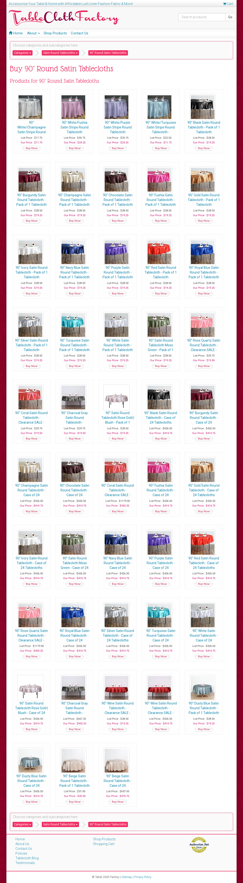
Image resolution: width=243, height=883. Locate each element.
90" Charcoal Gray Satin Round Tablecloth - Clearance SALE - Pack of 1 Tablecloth (75, 422)
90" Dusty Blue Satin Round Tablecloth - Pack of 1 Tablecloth (206, 708)
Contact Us (79, 33)
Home (16, 33)
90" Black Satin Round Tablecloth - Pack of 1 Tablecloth (206, 127)
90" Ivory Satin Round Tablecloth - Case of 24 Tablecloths (32, 563)
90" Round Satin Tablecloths (108, 53)
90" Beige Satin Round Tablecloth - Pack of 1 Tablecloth (75, 780)
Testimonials (25, 863)
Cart (228, 4)
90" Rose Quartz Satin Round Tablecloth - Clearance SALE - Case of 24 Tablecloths (31, 640)
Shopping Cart (103, 844)
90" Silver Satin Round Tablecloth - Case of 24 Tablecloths (119, 635)
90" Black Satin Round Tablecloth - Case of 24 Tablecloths (162, 417)
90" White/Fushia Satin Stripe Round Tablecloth (75, 127)
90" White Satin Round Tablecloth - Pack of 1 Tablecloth (119, 345)
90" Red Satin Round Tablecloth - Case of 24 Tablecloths (206, 563)
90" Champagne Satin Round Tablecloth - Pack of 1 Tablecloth (75, 199)
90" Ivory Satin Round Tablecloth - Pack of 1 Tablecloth (32, 272)
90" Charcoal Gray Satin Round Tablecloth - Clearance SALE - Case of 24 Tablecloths (75, 712)
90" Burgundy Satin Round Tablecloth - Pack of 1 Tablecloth (32, 199)
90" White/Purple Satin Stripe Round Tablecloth (119, 127)
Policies (21, 853)
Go (230, 17)
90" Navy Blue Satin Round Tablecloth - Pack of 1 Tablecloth (75, 272)
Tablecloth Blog (27, 858)
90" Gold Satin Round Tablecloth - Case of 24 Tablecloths (206, 490)
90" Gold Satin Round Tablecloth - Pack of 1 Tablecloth (206, 199)
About (33, 33)
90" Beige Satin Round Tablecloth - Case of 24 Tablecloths (119, 780)
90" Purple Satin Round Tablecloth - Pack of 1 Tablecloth (119, 272)
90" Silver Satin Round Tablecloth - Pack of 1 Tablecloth (31, 345)
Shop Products (55, 33)
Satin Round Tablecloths (60, 53)
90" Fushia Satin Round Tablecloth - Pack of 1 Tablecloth (163, 199)
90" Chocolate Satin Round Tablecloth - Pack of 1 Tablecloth (119, 199)
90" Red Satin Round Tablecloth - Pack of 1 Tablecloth (163, 272)
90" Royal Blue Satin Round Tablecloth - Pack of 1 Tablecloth (206, 272)
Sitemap (127, 877)
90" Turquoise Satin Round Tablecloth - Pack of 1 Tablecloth (75, 345)
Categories (22, 53)
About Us (22, 844)
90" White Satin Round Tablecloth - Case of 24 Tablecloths (206, 635)
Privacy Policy (142, 877)
